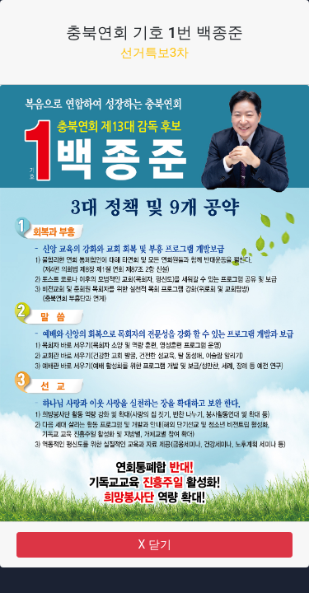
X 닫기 (154, 544)
